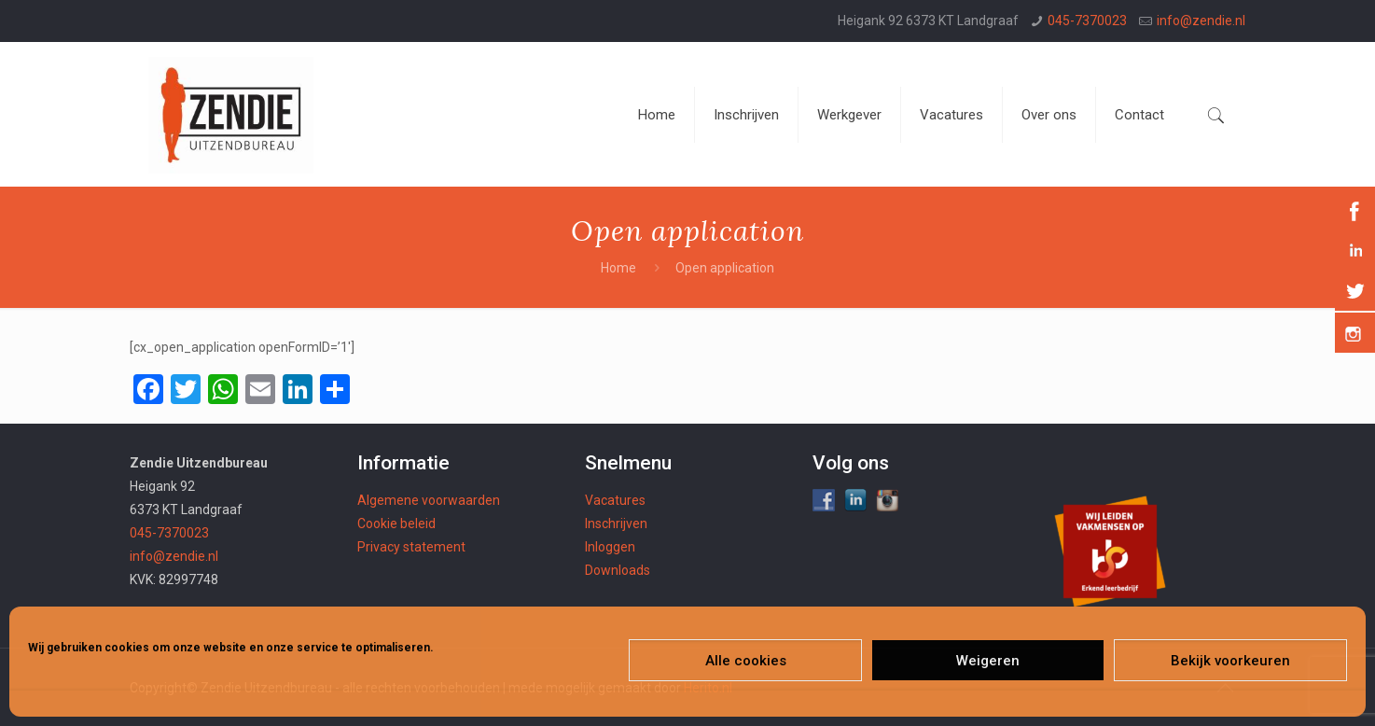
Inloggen (610, 546)
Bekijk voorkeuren (1230, 660)
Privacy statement (411, 546)
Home (618, 267)
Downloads (617, 570)
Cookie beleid (396, 523)
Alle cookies (745, 660)
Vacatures (615, 500)
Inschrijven (616, 523)
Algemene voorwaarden (428, 500)
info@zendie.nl (1201, 20)
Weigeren (988, 660)
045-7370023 (1087, 20)
